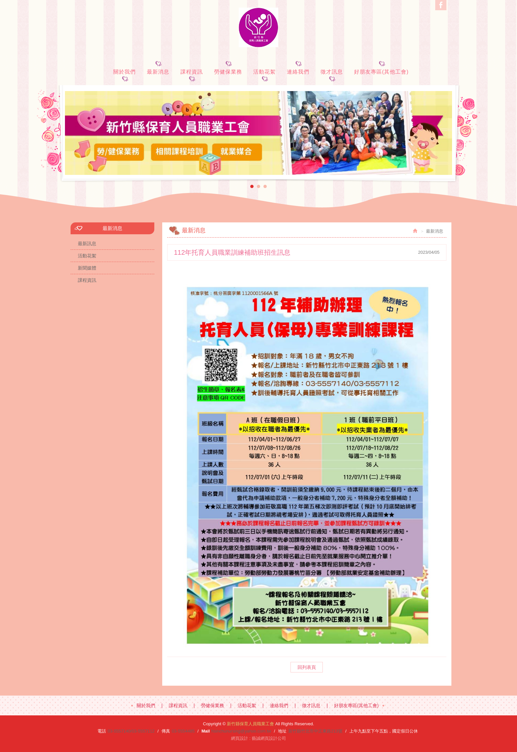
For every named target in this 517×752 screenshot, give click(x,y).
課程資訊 (87, 280)
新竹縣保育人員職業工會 (258, 27)
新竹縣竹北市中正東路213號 (315, 731)
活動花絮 (87, 255)
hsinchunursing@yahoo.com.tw (241, 731)
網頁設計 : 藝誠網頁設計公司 (258, 738)
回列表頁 (306, 667)
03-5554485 (183, 731)
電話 (101, 731)
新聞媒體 (87, 268)
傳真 (166, 731)
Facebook (440, 5)
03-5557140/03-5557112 (130, 731)
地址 (282, 731)
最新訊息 (87, 243)
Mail (205, 731)
